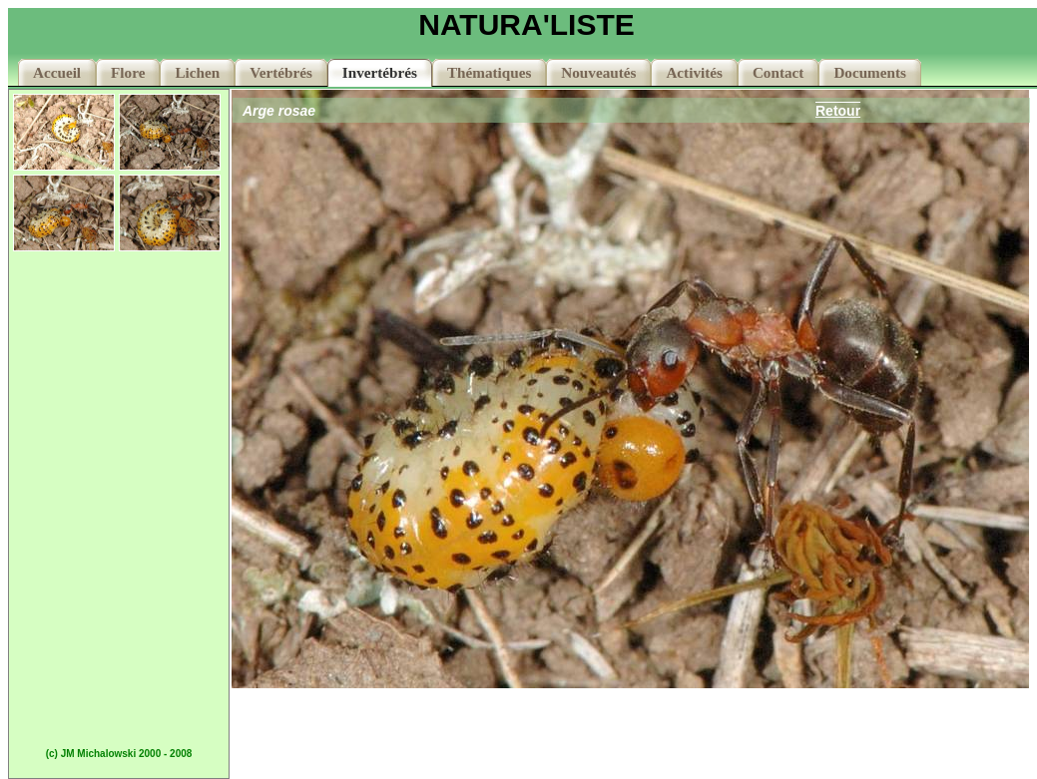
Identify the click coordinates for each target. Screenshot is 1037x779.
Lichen (197, 72)
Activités (694, 72)
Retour (837, 111)
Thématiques (489, 72)
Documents (869, 72)
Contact (778, 72)
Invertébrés (379, 72)
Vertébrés (281, 72)
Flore (128, 72)
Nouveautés (598, 72)
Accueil (57, 72)
